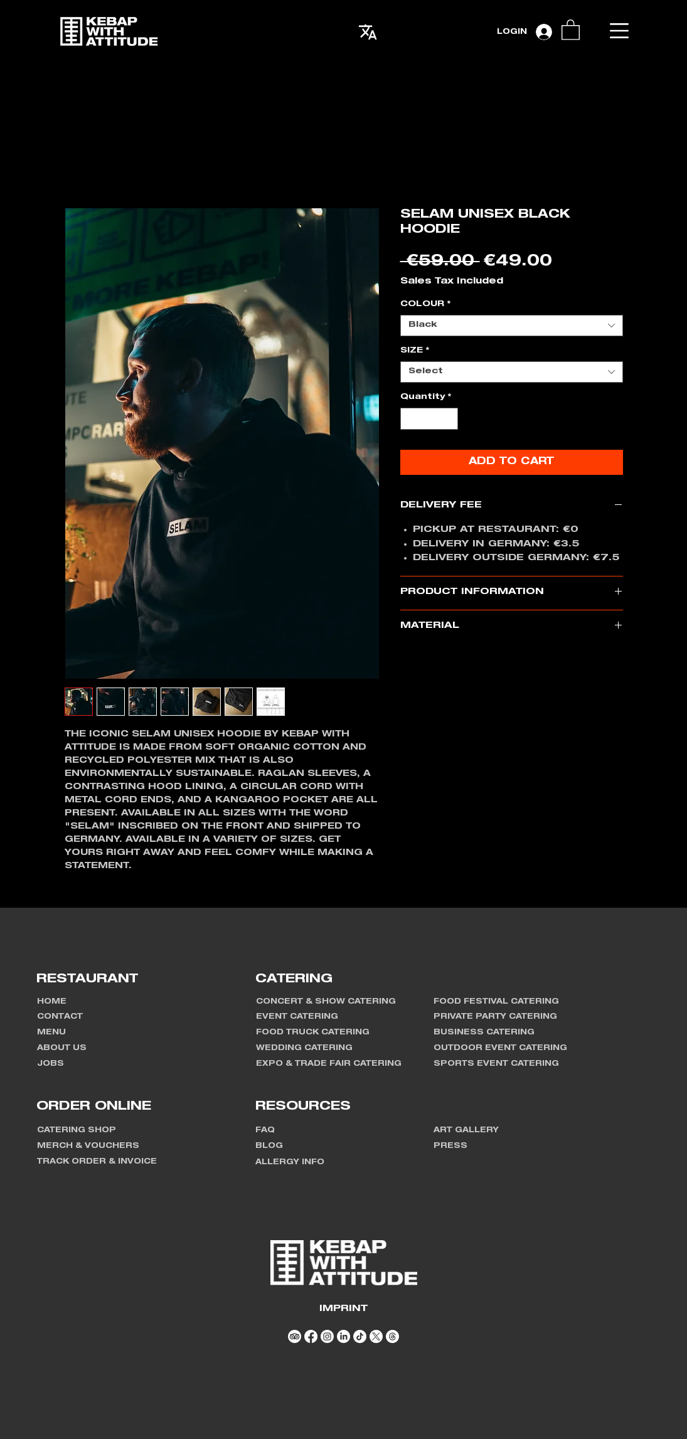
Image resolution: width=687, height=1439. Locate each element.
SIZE (414, 351)
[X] (376, 1336)
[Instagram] (327, 1336)
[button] (619, 30)
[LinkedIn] (343, 1336)
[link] (571, 29)
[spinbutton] (429, 419)
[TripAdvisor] (294, 1336)
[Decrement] (409, 419)
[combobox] (511, 325)
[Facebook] (310, 1336)
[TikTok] (359, 1336)
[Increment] (448, 419)
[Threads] (392, 1336)
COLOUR (425, 304)
